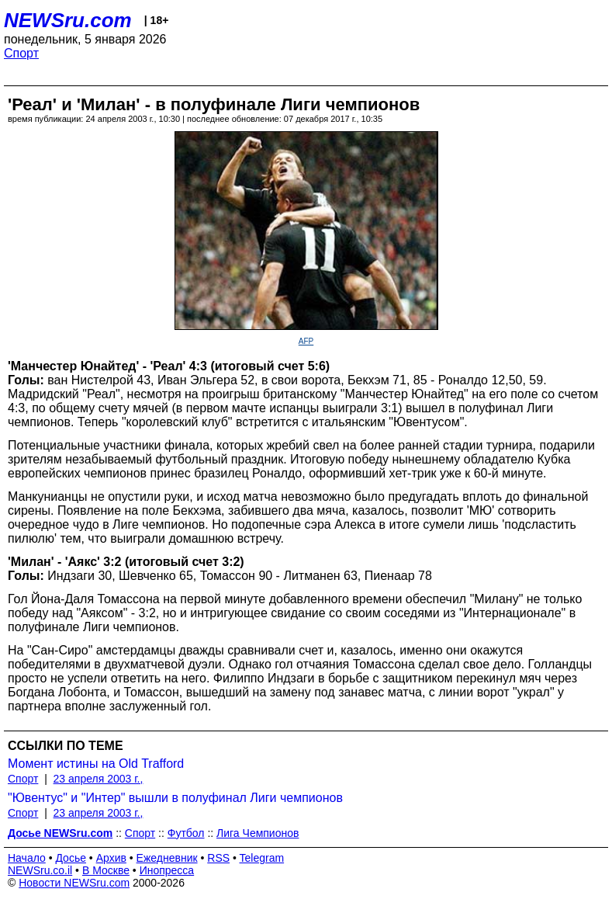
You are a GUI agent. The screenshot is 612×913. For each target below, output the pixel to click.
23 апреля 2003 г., (98, 778)
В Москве (106, 870)
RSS (218, 858)
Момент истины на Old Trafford (96, 763)
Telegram (262, 858)
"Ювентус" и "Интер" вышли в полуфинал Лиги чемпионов (175, 797)
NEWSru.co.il (40, 870)
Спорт (21, 53)
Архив (111, 858)
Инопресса (167, 870)
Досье (70, 858)
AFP (306, 341)
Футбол (186, 833)
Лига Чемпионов (257, 833)
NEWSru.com (68, 20)
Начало (27, 858)
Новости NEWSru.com (74, 883)
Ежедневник (167, 858)
